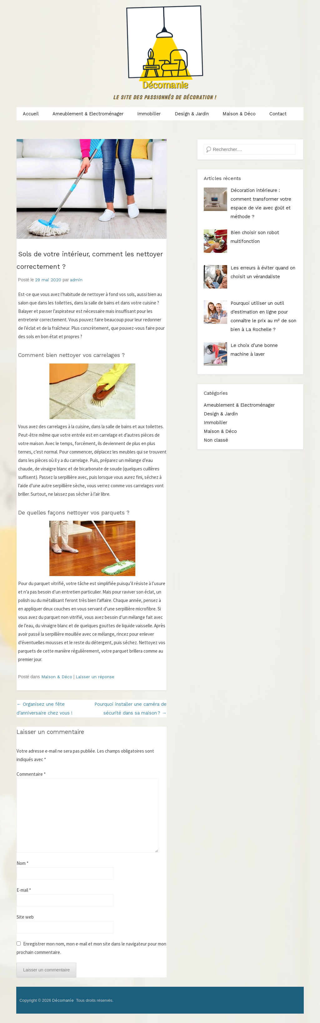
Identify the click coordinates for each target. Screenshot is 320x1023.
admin (76, 280)
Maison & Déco (239, 114)
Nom (22, 863)
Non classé (216, 440)
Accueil (31, 114)
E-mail (24, 890)
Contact (278, 114)
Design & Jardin (192, 114)
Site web (25, 917)
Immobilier (149, 114)
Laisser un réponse (95, 676)
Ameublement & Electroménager (87, 114)
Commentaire (31, 774)
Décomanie (165, 85)
